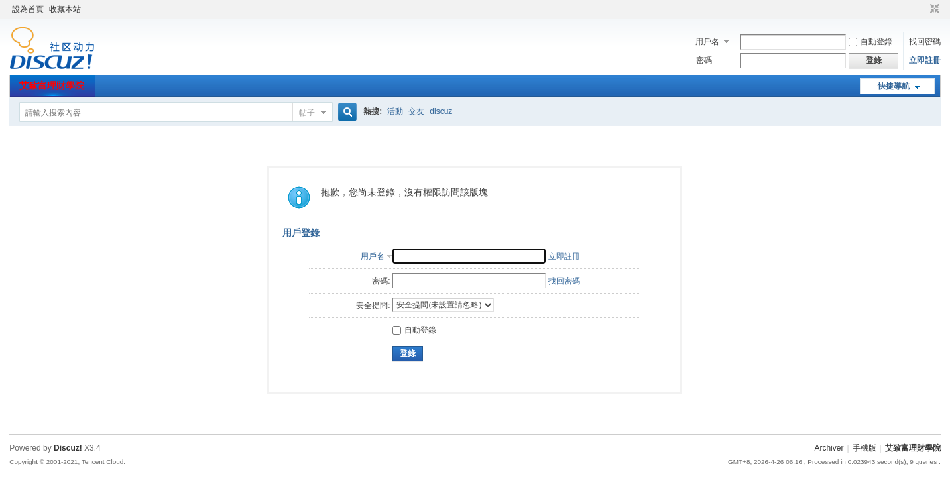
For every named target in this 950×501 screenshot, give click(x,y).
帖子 (307, 112)
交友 (416, 111)
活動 (395, 111)
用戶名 (707, 41)
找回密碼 (925, 41)
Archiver (828, 448)
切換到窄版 (933, 9)
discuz (441, 111)
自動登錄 (870, 41)
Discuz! (68, 448)
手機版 (864, 448)
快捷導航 (894, 86)
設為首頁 (28, 9)
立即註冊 (925, 60)
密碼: (381, 281)
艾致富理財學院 (51, 85)
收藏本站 (65, 9)
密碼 (704, 60)
